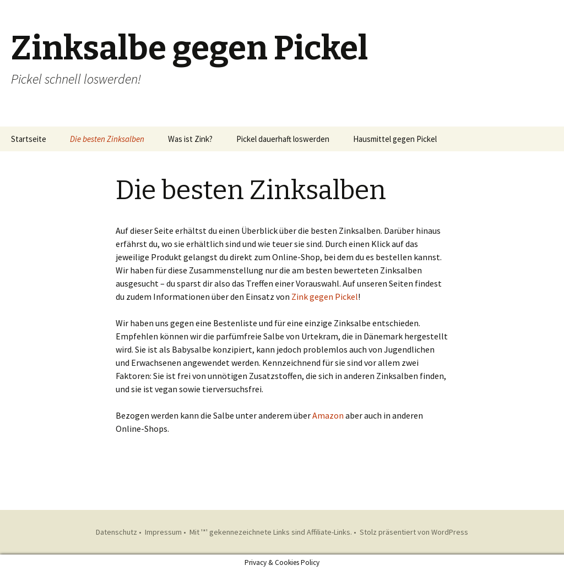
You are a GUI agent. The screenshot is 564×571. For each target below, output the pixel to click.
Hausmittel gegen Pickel (395, 139)
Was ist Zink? (190, 139)
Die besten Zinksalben (107, 139)
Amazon (328, 415)
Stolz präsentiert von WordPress (414, 532)
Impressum (163, 532)
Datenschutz (116, 532)
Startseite (28, 139)
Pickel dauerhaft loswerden (282, 139)
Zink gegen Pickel (324, 296)
